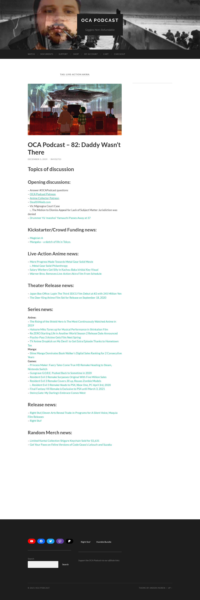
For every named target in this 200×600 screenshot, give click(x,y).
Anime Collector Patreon (44, 198)
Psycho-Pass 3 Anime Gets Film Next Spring (55, 337)
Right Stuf (35, 420)
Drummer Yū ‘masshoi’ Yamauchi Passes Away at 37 (60, 217)
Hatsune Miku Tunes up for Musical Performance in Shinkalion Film (69, 329)
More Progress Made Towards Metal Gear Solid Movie (61, 261)
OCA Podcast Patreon (43, 194)
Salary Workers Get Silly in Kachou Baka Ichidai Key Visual (64, 269)
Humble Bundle (103, 541)
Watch (31, 54)
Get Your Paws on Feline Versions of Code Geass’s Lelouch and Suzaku (71, 444)
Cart (106, 54)
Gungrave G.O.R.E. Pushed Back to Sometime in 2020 (61, 373)
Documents (46, 54)
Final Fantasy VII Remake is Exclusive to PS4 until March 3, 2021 (67, 388)
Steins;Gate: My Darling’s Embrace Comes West (58, 392)
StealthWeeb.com (40, 202)
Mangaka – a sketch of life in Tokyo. (50, 241)
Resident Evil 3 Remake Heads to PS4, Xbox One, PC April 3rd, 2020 (71, 385)
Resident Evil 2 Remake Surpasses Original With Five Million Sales (68, 377)
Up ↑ (170, 588)
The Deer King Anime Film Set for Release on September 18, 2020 (68, 297)
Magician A (36, 237)
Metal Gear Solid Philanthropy (50, 265)
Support (63, 54)
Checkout (119, 54)
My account (91, 54)
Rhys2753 (56, 159)
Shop (76, 54)
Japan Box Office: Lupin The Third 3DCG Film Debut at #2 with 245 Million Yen (76, 293)
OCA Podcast (100, 20)
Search (31, 558)
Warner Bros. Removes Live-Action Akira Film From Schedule (66, 273)
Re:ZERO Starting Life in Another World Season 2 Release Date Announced (74, 333)
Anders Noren (157, 588)
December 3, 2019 (37, 159)
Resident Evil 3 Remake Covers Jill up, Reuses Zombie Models (65, 380)
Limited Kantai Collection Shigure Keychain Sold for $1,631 (64, 440)
